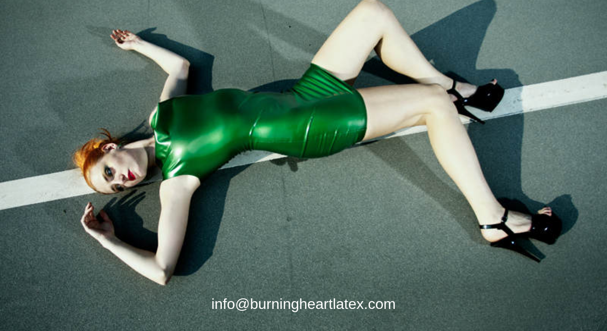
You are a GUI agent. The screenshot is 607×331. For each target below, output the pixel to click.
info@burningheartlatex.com (303, 304)
